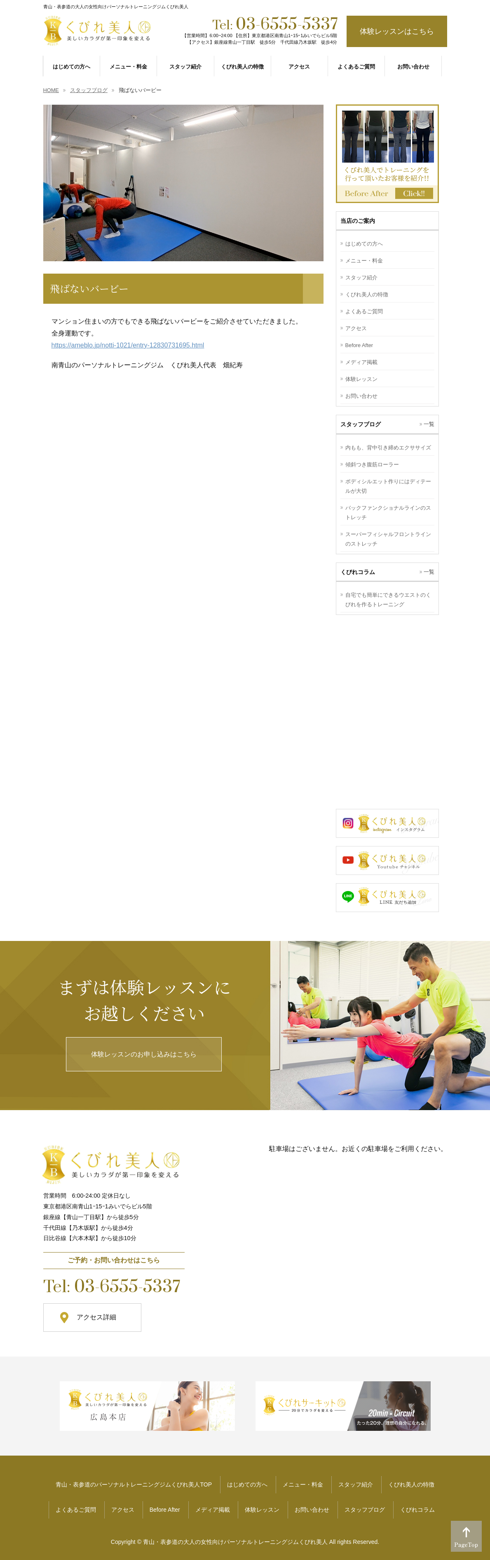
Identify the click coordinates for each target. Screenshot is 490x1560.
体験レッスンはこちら (397, 31)
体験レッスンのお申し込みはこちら (144, 1054)
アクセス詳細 (96, 1317)
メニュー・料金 (364, 261)
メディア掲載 (361, 362)
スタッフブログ (365, 1509)
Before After (359, 345)
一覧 (429, 424)
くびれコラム (417, 1509)
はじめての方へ (364, 244)
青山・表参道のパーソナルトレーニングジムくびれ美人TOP (134, 1484)
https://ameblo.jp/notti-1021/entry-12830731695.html (128, 345)
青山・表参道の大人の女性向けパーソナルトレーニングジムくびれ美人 (235, 1542)
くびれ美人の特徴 (366, 294)
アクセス (356, 328)
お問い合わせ (361, 396)
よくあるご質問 (364, 311)
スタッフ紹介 (361, 277)
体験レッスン (361, 379)
